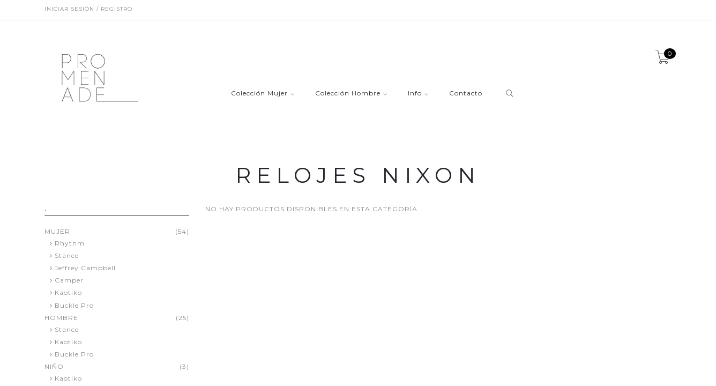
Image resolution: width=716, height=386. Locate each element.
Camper (69, 280)
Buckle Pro (74, 305)
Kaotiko (68, 292)
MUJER (57, 231)
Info (415, 93)
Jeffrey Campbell (85, 268)
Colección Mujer (259, 93)
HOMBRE (61, 318)
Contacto (465, 93)
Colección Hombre (348, 93)
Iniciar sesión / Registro (88, 8)
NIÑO (54, 366)
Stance (67, 255)
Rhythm (70, 243)
